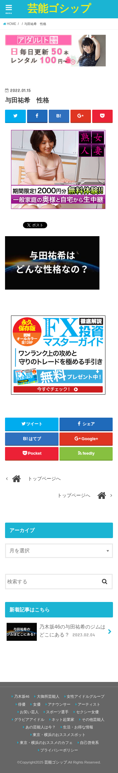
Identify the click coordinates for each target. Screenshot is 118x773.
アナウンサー (59, 704)
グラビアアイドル (29, 719)
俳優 (21, 704)
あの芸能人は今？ (40, 727)
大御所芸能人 (48, 696)
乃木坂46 (22, 696)
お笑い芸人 (29, 712)
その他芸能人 (93, 719)
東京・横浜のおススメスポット (59, 735)
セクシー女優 (87, 712)
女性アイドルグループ (85, 696)
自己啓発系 (89, 743)
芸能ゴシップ (59, 8)
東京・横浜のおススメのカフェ (46, 743)
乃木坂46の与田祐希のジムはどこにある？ (56, 632)
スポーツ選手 (57, 712)
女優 (37, 704)
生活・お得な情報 (78, 727)
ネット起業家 (63, 719)
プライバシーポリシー (59, 750)
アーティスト (89, 704)
